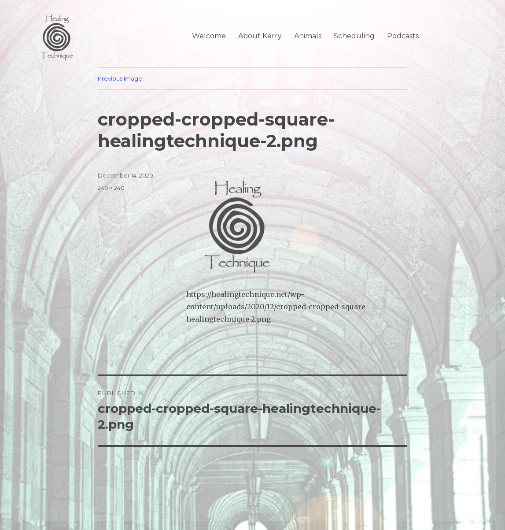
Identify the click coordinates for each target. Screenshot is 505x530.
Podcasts (403, 36)
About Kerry (260, 36)
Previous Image (120, 78)
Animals (307, 36)
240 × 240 (111, 187)
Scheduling (354, 36)
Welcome (209, 36)
